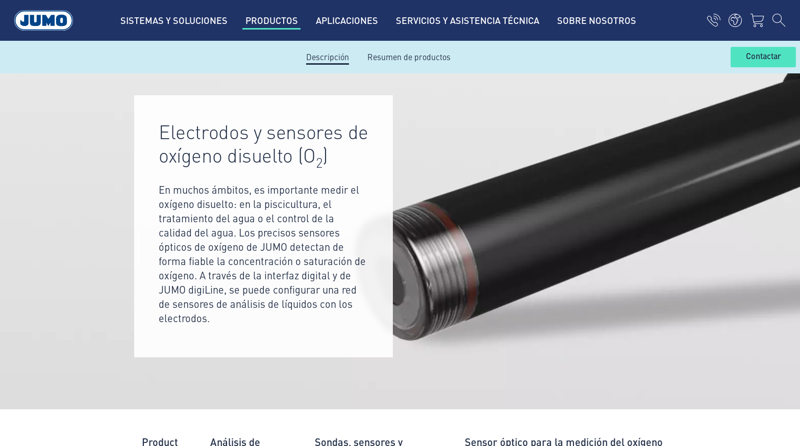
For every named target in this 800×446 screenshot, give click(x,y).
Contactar (763, 56)
